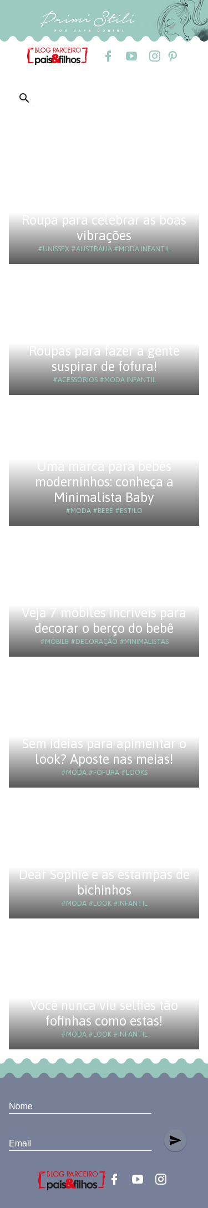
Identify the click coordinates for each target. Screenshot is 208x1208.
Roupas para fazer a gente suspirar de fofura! (104, 358)
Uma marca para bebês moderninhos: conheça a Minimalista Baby (104, 482)
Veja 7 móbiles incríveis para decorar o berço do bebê (104, 620)
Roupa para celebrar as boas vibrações (104, 227)
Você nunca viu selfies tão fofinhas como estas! (104, 1013)
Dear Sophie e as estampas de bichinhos (104, 882)
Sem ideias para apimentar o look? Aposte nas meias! (104, 751)
